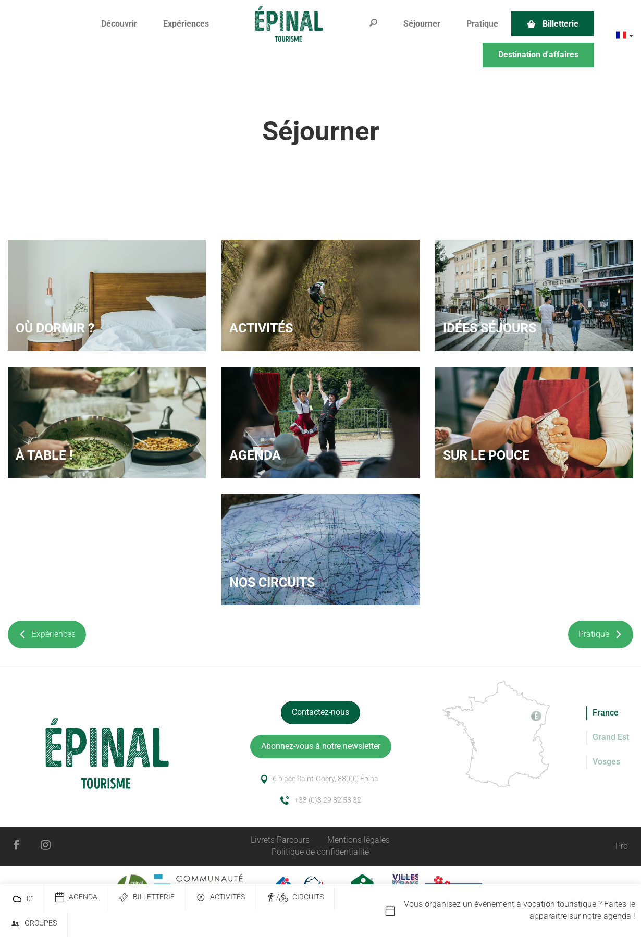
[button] (119, 24)
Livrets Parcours (280, 840)
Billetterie (147, 898)
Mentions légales (358, 840)
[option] (513, 910)
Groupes (33, 924)
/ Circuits (295, 898)
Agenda (76, 898)
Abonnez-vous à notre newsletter (320, 746)
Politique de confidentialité (320, 852)
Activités (220, 898)
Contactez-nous (320, 712)
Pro (621, 846)
